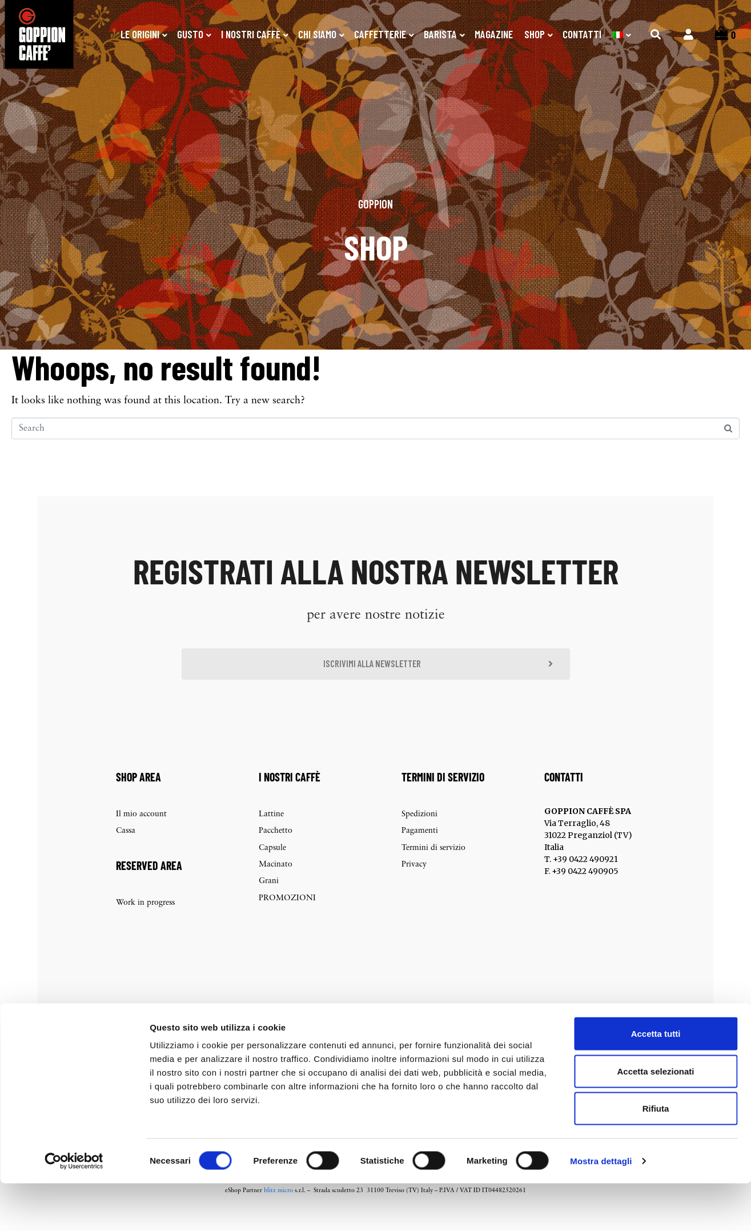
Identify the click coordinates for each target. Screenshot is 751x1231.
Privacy (414, 883)
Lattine (271, 833)
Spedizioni (419, 833)
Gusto (190, 34)
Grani (269, 900)
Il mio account (141, 833)
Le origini (140, 34)
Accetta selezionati (655, 1119)
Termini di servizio (433, 867)
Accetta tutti (656, 1081)
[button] (376, 681)
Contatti (582, 34)
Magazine (494, 34)
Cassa (125, 849)
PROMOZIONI (287, 917)
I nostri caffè (250, 34)
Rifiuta (655, 1156)
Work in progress (145, 921)
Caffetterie (380, 34)
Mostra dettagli (601, 1208)
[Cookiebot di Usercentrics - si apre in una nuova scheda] (74, 1208)
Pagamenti (419, 849)
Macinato (275, 883)
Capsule (272, 867)
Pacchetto (275, 849)
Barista (440, 34)
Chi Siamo (317, 34)
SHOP (534, 34)
